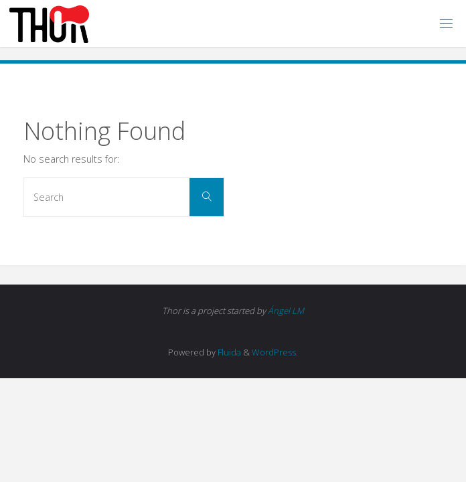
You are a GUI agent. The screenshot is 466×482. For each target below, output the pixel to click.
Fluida (228, 352)
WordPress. (275, 352)
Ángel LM (286, 311)
